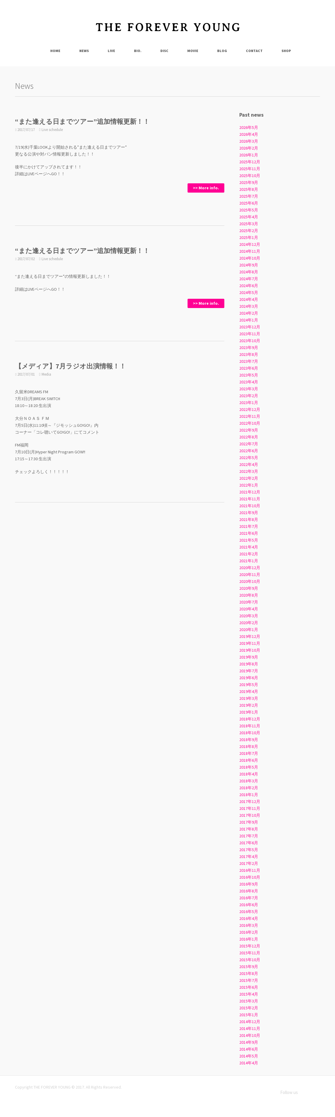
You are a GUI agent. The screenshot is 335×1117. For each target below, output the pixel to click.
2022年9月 (248, 430)
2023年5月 (248, 375)
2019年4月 (248, 691)
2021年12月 (249, 492)
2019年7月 (248, 670)
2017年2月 (248, 863)
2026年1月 (248, 155)
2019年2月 (248, 705)
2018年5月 (248, 767)
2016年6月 (248, 904)
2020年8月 (248, 595)
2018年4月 (248, 774)
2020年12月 (249, 567)
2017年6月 (248, 842)
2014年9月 (248, 1042)
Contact (254, 50)
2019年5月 (248, 684)
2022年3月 (248, 471)
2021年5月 (248, 540)
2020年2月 (248, 622)
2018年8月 (248, 746)
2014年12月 (249, 1021)
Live (111, 50)
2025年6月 (248, 203)
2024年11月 (249, 251)
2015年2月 (248, 1008)
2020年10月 (249, 581)
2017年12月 (249, 801)
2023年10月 (249, 340)
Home (55, 50)
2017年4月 (248, 856)
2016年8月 (248, 891)
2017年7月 (248, 836)
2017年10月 (249, 815)
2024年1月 (248, 320)
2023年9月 (248, 347)
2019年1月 (248, 712)
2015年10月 (249, 959)
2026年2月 (248, 148)
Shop (286, 50)
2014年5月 (248, 1056)
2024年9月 (248, 265)
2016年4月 (248, 918)
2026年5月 (248, 127)
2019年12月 (249, 636)
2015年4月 (248, 994)
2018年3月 (248, 781)
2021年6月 (248, 533)
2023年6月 (248, 368)
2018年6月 (248, 760)
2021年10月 (249, 505)
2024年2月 (248, 313)
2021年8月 (248, 519)
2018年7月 (248, 753)
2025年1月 (248, 237)
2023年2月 (248, 395)
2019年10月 (249, 650)
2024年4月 (248, 299)
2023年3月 (248, 388)
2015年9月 (248, 966)
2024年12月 (249, 244)
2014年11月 (249, 1028)
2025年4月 (248, 217)
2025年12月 (249, 161)
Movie (192, 50)
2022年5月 (248, 457)
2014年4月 (248, 1063)
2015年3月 (248, 1001)
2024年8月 (248, 272)
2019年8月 (248, 664)
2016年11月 (249, 870)
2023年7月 (248, 361)
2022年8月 (248, 437)
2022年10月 (249, 423)
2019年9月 (248, 657)
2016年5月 (248, 911)
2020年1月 (248, 629)
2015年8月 (248, 973)
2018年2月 (248, 787)
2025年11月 (249, 168)
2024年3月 (248, 306)
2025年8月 (248, 189)
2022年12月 (249, 409)
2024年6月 (248, 285)
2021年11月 (249, 499)
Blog (222, 50)
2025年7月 (248, 196)
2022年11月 (249, 416)
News (84, 50)
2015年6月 (248, 987)
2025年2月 (248, 230)
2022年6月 (248, 450)
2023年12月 (249, 327)
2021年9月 (248, 512)
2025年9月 (248, 182)
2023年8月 (248, 354)
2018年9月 (248, 739)
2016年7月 (248, 897)
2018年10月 (249, 732)
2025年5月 (248, 210)
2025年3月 (248, 223)
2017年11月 (249, 808)
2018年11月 (249, 726)
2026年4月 (248, 134)
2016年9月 (248, 884)
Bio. (137, 50)
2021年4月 (248, 547)
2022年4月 (248, 464)
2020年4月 (248, 609)
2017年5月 (248, 849)
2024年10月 (249, 258)
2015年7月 (248, 980)
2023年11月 (249, 333)
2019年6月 (248, 677)
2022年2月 (248, 478)
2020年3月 (248, 615)
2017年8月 (248, 829)
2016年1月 (248, 939)
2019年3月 (248, 698)
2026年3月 (248, 141)
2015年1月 (248, 1014)
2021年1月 (248, 560)
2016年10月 (249, 877)
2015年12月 (249, 946)
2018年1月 (248, 794)
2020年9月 (248, 588)
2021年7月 (248, 526)
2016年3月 (248, 925)
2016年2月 (248, 932)
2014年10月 (249, 1035)
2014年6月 (248, 1049)
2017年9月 (248, 822)
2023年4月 (248, 382)
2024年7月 (248, 278)
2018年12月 (249, 719)
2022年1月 (248, 485)
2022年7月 (248, 444)
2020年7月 (248, 602)
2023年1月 (248, 402)
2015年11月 (249, 953)
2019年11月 (249, 643)
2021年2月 (248, 554)
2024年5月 (248, 292)
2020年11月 (249, 574)
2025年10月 (249, 175)
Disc (164, 50)
